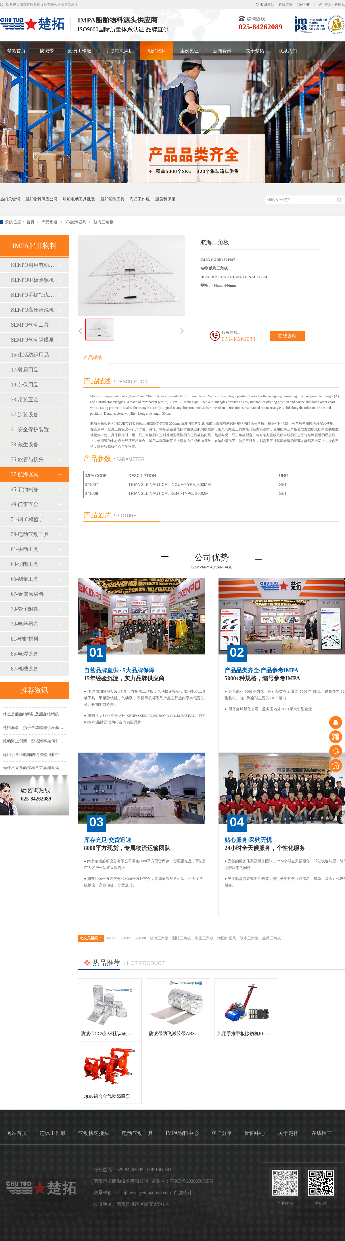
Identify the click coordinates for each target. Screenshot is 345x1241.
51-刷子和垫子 (27, 519)
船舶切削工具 (112, 199)
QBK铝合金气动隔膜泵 (107, 1096)
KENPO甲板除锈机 (32, 280)
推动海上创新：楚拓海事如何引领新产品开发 (43, 742)
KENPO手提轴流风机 (34, 295)
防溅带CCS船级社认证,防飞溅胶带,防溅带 (123, 1033)
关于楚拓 (255, 50)
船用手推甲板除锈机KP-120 (245, 1033)
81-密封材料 (25, 639)
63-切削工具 (25, 564)
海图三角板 (204, 938)
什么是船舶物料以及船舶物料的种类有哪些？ (43, 715)
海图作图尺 (226, 938)
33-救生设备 (25, 444)
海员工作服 (140, 199)
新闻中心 (255, 1133)
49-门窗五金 (25, 504)
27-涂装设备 (25, 415)
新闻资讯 (222, 50)
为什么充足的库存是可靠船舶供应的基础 (39, 769)
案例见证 (189, 50)
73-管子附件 (25, 609)
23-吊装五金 (25, 400)
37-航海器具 (76, 222)
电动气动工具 (137, 1133)
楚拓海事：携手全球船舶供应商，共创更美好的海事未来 (53, 728)
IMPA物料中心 (182, 1133)
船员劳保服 (165, 199)
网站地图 (303, 5)
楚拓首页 (16, 50)
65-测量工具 (25, 579)
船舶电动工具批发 (79, 199)
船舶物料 (156, 50)
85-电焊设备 (25, 654)
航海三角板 (103, 222)
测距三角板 (181, 938)
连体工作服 (53, 1133)
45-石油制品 (25, 489)
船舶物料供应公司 (41, 199)
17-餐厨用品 (25, 370)
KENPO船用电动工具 (34, 265)
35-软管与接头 (27, 459)
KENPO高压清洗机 (32, 310)
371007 (125, 938)
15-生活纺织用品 (30, 355)
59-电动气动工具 (30, 534)
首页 (31, 222)
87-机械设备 (25, 669)
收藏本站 (267, 5)
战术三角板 (249, 938)
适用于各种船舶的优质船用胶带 (31, 755)
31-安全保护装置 (30, 429)
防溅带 (47, 50)
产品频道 (50, 222)
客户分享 (221, 1133)
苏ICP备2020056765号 (192, 1181)
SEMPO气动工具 (30, 325)
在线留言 (285, 5)
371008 (140, 938)
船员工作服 (79, 50)
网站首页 (16, 1133)
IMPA (111, 938)
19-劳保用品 (25, 385)
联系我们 (288, 50)
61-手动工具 (25, 549)
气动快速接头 (93, 1133)
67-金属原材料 (27, 594)
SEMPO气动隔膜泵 (32, 340)
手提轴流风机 (119, 50)
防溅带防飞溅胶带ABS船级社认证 (183, 1033)
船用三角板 (271, 938)
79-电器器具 (25, 624)
